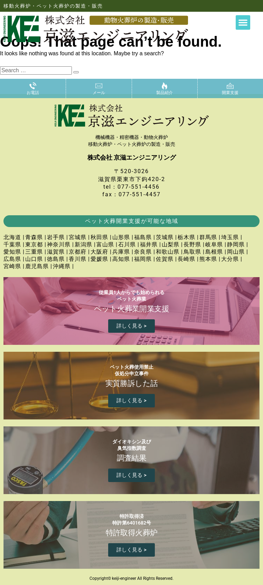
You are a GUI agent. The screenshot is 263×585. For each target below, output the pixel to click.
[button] (243, 22)
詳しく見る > (131, 326)
